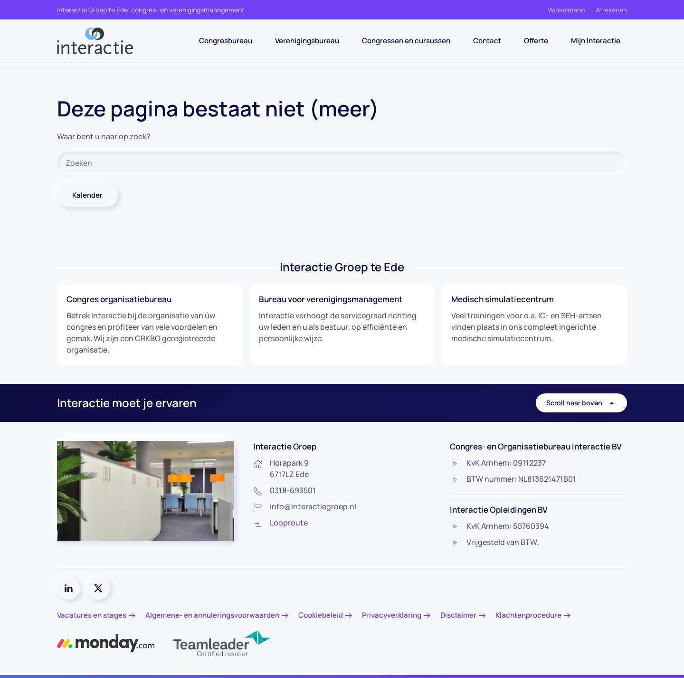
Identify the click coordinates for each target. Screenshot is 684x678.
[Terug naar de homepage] (95, 40)
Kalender (87, 195)
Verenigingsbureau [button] (307, 41)
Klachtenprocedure (528, 615)
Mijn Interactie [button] (595, 41)
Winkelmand (566, 9)
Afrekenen (611, 9)
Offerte (536, 41)
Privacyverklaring (391, 615)
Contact (487, 41)
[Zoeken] (342, 163)
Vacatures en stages (91, 615)
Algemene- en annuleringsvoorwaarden (212, 615)
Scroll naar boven (581, 403)
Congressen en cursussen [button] (406, 41)
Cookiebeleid (320, 615)
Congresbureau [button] (225, 41)
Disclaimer (458, 615)
